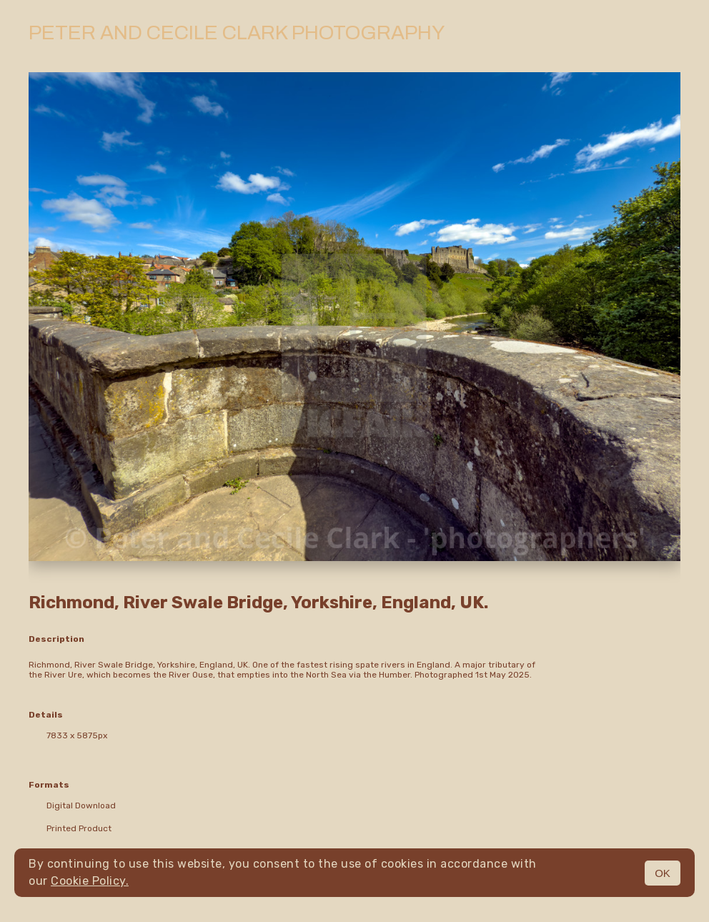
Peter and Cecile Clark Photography (237, 32)
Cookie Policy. (90, 881)
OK (662, 873)
